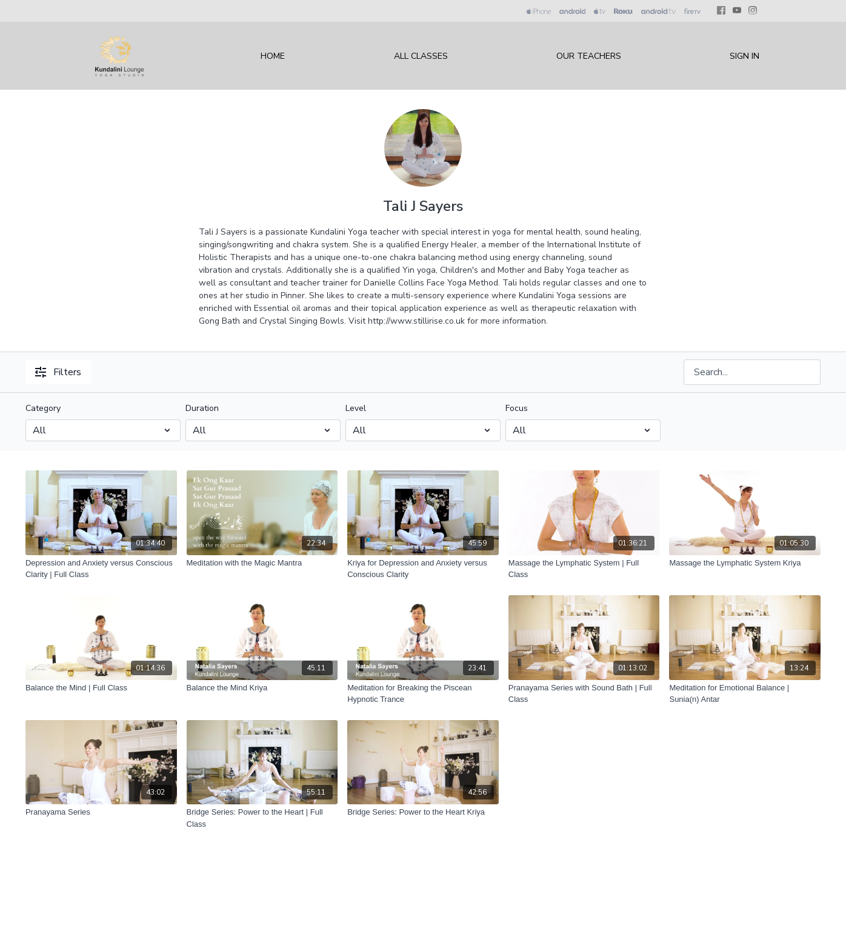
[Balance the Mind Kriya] (262, 688)
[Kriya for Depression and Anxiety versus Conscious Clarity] (423, 569)
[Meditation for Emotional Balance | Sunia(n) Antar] (745, 694)
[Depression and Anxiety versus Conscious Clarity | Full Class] (101, 569)
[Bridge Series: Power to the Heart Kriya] (423, 812)
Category (43, 408)
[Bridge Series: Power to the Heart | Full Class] (262, 818)
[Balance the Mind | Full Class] (101, 688)
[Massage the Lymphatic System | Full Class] (584, 569)
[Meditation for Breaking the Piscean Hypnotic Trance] (423, 694)
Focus (516, 408)
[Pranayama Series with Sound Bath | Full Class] (584, 694)
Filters (58, 372)
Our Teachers (588, 56)
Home (273, 56)
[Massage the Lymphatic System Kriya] (745, 563)
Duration (202, 408)
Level (355, 408)
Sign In (744, 56)
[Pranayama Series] (101, 812)
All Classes (421, 56)
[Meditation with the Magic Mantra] (262, 563)
